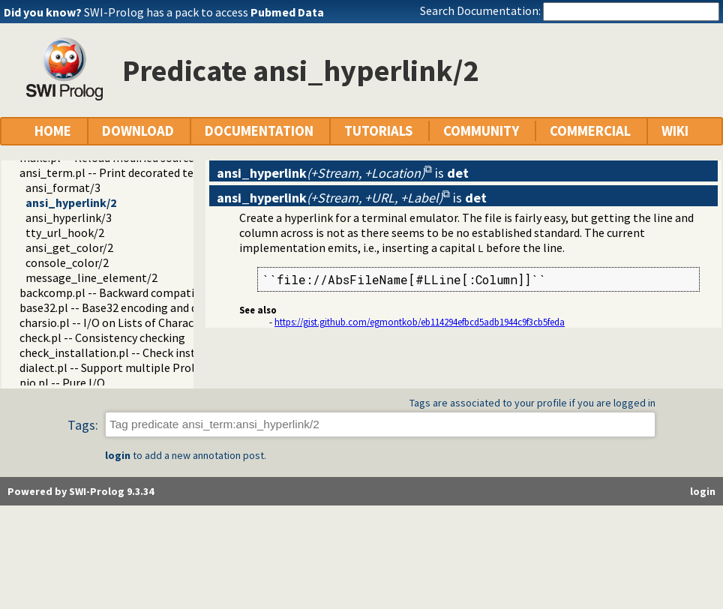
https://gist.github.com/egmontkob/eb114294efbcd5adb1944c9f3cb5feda (419, 322)
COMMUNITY (481, 131)
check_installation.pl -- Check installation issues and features (178, 352)
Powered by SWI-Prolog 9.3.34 (81, 491)
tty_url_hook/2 (65, 232)
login (117, 455)
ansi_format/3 (63, 187)
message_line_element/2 (92, 277)
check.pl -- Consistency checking (102, 337)
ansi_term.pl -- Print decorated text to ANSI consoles (156, 172)
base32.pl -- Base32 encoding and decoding (129, 307)
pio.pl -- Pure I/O (62, 382)
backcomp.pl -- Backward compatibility (120, 292)
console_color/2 (67, 262)
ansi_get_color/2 (69, 247)
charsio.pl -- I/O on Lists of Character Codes (131, 322)
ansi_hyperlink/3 (69, 217)
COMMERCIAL (590, 131)
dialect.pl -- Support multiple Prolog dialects (135, 367)
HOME (52, 131)
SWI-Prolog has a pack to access (204, 12)
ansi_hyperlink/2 (71, 202)
